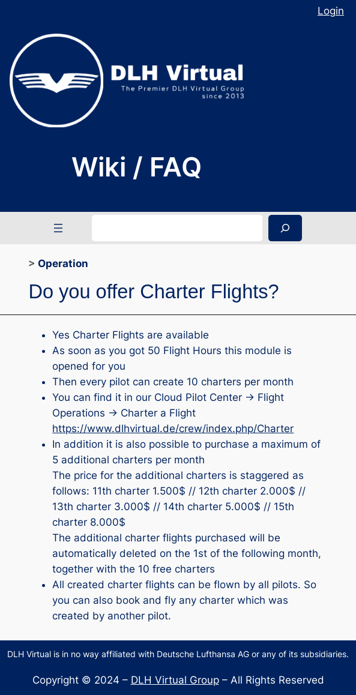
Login (331, 11)
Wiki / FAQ (136, 167)
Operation (63, 263)
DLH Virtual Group (175, 680)
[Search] (285, 228)
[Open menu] (58, 228)
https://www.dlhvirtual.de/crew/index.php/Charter (173, 429)
